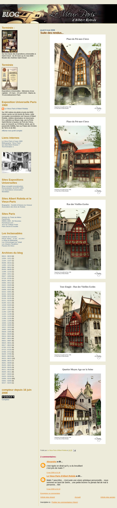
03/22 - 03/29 (6, 285)
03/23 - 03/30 (6, 376)
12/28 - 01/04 (6, 305)
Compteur (5, 400)
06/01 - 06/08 (6, 363)
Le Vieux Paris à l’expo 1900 (12, 141)
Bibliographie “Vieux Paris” (11, 143)
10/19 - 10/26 (6, 325)
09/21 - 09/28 (6, 334)
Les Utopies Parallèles (10, 244)
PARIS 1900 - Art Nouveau (11, 221)
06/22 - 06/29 (6, 356)
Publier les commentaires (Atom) (65, 502)
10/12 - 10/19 (6, 327)
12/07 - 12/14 (6, 309)
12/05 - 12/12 (6, 265)
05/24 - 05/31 (6, 280)
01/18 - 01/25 (6, 298)
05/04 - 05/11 (6, 372)
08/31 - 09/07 (6, 341)
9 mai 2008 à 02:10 (53, 489)
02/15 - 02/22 (6, 294)
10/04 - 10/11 (6, 274)
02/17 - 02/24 (6, 383)
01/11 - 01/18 (6, 300)
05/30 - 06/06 (6, 269)
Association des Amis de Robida (13, 207)
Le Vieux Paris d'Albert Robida (61, 476)
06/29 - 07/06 (6, 354)
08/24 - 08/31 (6, 343)
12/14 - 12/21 (6, 307)
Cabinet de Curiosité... (10, 237)
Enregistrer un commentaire (50, 493)
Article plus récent (47, 497)
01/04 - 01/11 (6, 303)
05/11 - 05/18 (6, 369)
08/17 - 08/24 (6, 345)
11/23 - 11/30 (6, 314)
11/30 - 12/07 (6, 312)
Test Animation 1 (8, 146)
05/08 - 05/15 (6, 263)
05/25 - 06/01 (6, 365)
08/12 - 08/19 (6, 256)
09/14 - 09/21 (6, 336)
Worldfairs (5, 191)
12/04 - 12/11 (6, 258)
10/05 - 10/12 (6, 329)
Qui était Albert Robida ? (11, 145)
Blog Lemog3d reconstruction (12, 186)
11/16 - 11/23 (6, 316)
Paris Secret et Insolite (10, 226)
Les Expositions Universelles (12, 190)
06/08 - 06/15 (6, 360)
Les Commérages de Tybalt (12, 242)
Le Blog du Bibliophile (10, 240)
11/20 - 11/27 (6, 260)
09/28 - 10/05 (6, 332)
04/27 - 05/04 (6, 374)
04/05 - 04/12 (6, 283)
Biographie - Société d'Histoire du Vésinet (17, 205)
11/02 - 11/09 (6, 321)
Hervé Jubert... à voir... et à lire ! (13, 238)
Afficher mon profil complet (12, 131)
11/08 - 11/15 (6, 272)
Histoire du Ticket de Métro (11, 217)
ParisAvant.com (7, 223)
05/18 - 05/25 (6, 367)
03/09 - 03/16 (6, 378)
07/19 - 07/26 (6, 278)
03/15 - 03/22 (6, 287)
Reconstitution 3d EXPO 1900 (13, 188)
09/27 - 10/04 (6, 276)
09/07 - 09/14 (6, 338)
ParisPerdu (6, 219)
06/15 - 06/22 (6, 358)
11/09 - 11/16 (6, 318)
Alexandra (51, 462)
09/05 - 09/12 (6, 267)
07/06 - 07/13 (6, 352)
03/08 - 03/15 (6, 289)
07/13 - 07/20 (6, 349)
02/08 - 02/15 (6, 296)
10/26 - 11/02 (6, 323)
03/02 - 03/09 (6, 381)
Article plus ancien (108, 497)
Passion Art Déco (8, 246)
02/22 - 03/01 (6, 292)
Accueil (78, 497)
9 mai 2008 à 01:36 (53, 472)
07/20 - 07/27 (6, 347)
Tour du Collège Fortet (10, 224)
